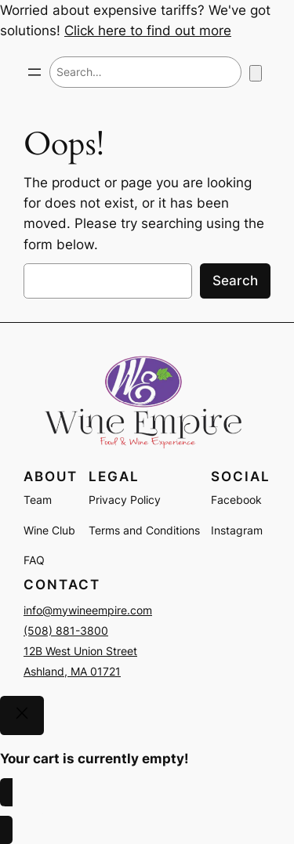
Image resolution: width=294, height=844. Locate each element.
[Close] (22, 715)
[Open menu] (34, 72)
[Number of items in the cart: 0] (255, 73)
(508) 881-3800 (66, 630)
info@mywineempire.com (88, 610)
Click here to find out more (147, 30)
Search (235, 280)
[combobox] (145, 72)
